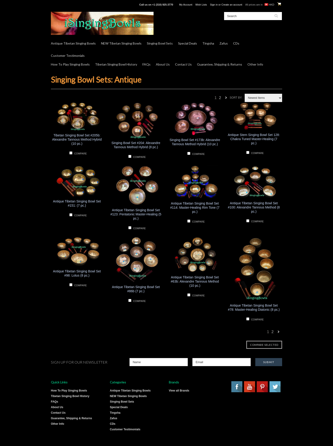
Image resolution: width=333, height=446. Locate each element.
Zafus (223, 43)
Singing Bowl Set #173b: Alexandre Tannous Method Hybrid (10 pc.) (195, 142)
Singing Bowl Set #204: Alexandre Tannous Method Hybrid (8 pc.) (135, 145)
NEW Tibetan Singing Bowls (121, 43)
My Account (185, 4)
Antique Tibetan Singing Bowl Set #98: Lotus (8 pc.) (77, 273)
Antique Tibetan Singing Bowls (73, 43)
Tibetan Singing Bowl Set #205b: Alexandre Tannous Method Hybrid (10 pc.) (77, 139)
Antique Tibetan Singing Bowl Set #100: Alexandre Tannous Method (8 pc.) (254, 207)
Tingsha (208, 43)
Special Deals (187, 43)
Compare (80, 153)
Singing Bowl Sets (160, 43)
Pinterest (262, 387)
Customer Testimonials (68, 55)
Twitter (275, 387)
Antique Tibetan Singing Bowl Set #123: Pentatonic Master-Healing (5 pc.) (135, 214)
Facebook (237, 387)
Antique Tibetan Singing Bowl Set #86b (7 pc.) (136, 289)
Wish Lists (201, 4)
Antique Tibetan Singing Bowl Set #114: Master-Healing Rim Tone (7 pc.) (194, 208)
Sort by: (236, 97)
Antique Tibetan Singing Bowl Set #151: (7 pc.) (77, 203)
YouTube (250, 387)
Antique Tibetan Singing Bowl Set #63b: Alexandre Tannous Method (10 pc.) (195, 281)
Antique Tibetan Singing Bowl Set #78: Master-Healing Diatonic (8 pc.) (254, 307)
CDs (236, 43)
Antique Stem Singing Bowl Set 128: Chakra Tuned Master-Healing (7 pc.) (254, 139)
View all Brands (179, 390)
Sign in (214, 4)
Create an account (231, 4)
